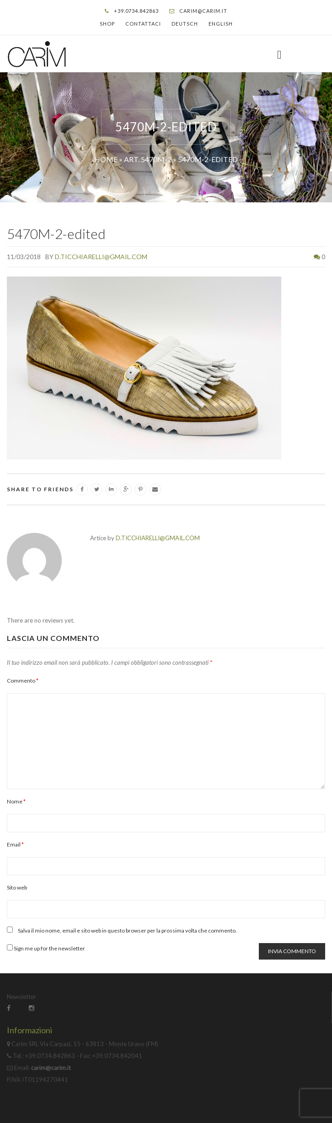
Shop (107, 24)
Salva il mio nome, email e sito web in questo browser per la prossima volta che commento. (127, 930)
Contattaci (143, 24)
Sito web (17, 887)
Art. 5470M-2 (147, 159)
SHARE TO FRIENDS (40, 489)
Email (15, 844)
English (221, 24)
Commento (22, 680)
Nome (16, 801)
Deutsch (184, 24)
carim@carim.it (203, 11)
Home (106, 159)
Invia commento (292, 951)
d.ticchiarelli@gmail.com (101, 256)
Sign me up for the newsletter (46, 948)
